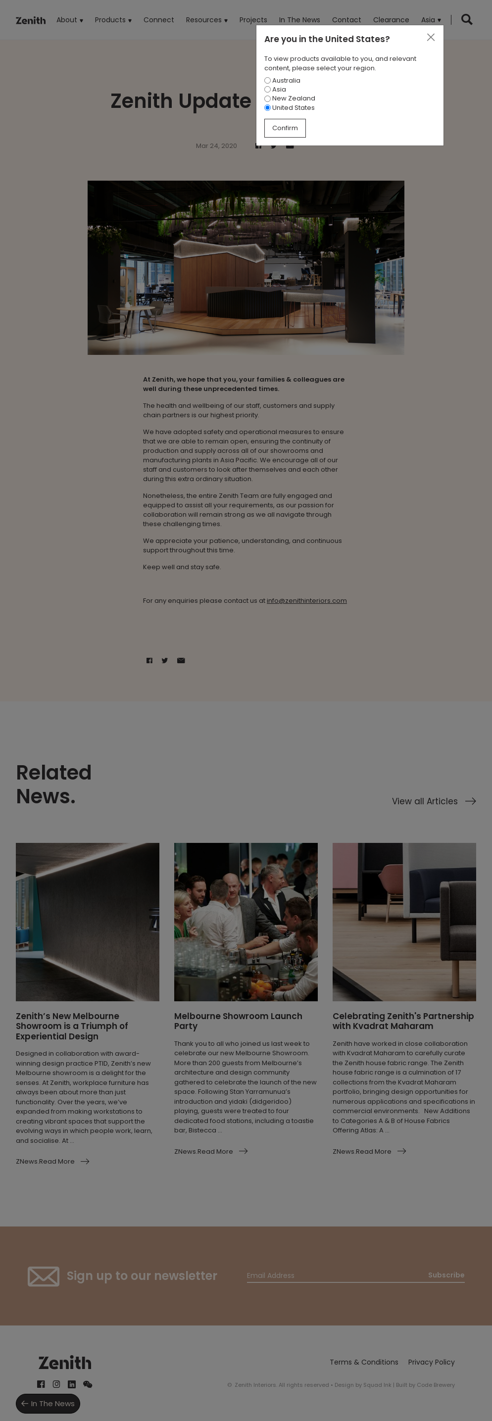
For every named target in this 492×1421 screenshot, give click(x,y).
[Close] (430, 37)
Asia (275, 89)
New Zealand (289, 98)
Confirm (285, 128)
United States (289, 107)
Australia (282, 80)
